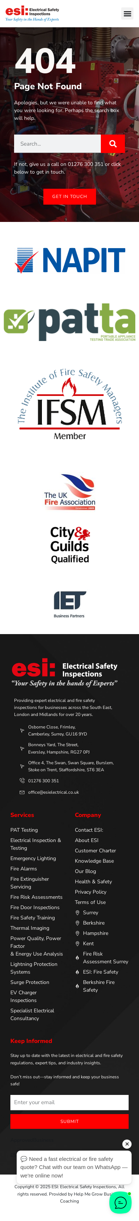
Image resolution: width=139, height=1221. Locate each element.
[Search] (113, 144)
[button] (127, 13)
